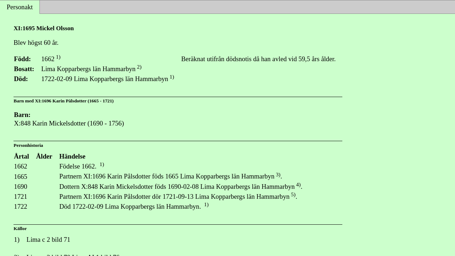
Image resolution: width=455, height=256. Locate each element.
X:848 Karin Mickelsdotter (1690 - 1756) (69, 123)
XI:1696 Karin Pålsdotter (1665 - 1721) (74, 100)
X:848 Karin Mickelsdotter (117, 186)
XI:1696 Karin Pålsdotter (117, 176)
